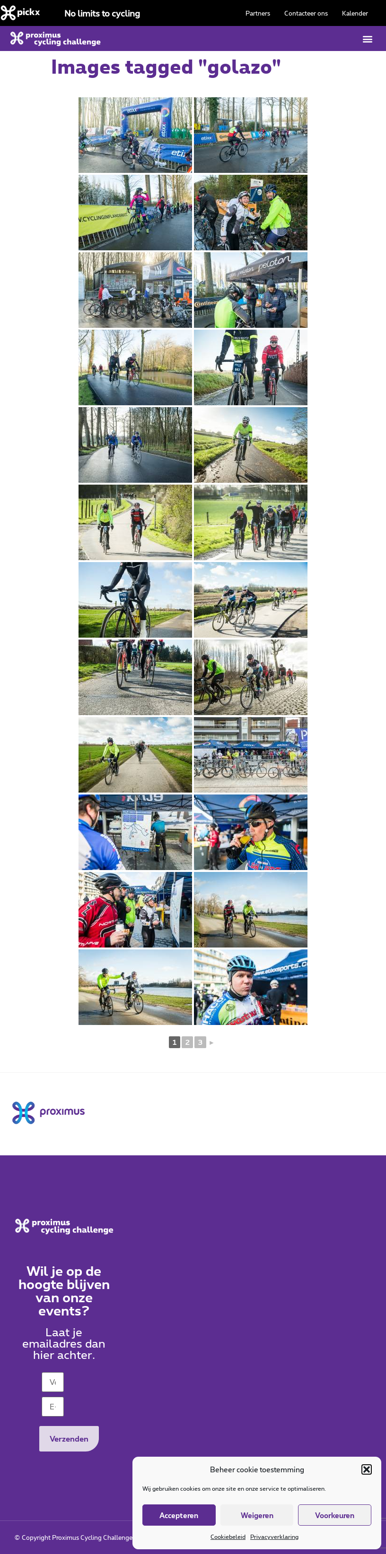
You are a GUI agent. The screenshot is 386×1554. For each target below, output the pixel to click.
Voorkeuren (334, 1515)
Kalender (355, 13)
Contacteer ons (306, 13)
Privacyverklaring (274, 1536)
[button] (366, 1469)
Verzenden (69, 1438)
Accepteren (178, 1515)
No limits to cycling (102, 13)
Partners (258, 13)
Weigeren (257, 1515)
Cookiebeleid (228, 1536)
